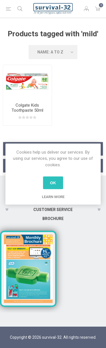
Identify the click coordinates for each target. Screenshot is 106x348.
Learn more (53, 197)
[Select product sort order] (53, 52)
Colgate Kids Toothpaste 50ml (27, 108)
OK (53, 183)
